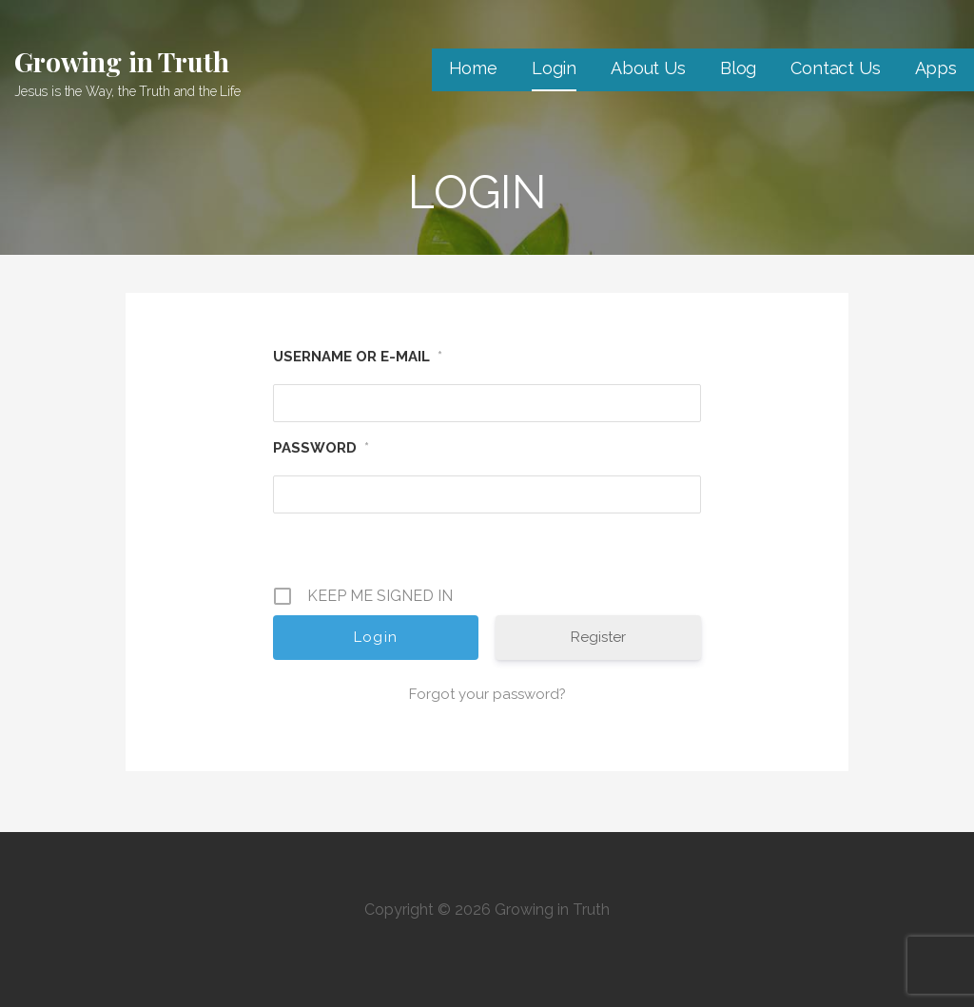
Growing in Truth (121, 61)
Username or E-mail (357, 356)
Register (598, 637)
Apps (936, 68)
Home (473, 68)
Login (554, 68)
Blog (738, 68)
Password (321, 447)
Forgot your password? (487, 694)
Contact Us (835, 68)
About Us (648, 68)
